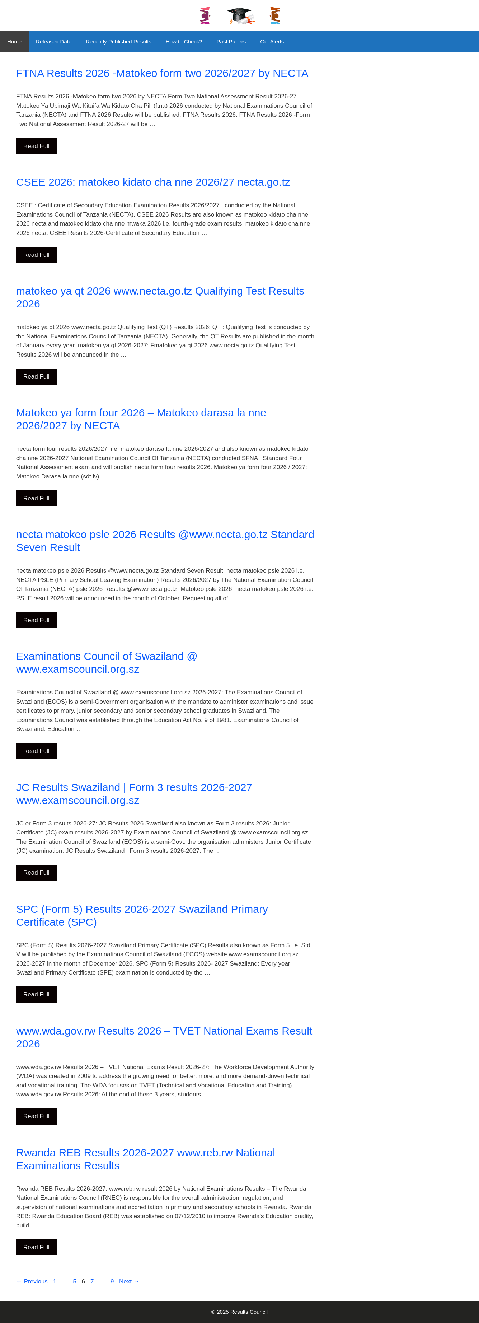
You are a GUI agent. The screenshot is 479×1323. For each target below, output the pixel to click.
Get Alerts (272, 41)
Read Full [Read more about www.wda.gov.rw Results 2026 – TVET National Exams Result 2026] (36, 1116)
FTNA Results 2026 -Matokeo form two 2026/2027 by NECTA (162, 73)
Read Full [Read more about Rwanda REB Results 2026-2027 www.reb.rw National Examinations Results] (36, 1247)
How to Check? (184, 41)
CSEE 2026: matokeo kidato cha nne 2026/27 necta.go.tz (153, 182)
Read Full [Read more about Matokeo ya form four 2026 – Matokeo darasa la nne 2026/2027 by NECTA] (36, 498)
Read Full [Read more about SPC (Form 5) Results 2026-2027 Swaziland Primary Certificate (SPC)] (36, 994)
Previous (32, 1281)
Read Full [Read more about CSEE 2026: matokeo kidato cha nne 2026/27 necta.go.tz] (36, 254)
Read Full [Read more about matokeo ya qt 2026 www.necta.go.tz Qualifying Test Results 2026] (36, 376)
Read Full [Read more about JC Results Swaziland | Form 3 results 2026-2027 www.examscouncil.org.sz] (36, 872)
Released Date (53, 41)
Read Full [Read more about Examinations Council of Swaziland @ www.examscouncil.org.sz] (36, 751)
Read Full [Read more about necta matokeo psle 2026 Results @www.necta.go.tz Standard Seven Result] (36, 620)
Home (14, 41)
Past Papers (231, 41)
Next (129, 1281)
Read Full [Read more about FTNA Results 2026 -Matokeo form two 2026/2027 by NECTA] (36, 146)
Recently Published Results (118, 41)
